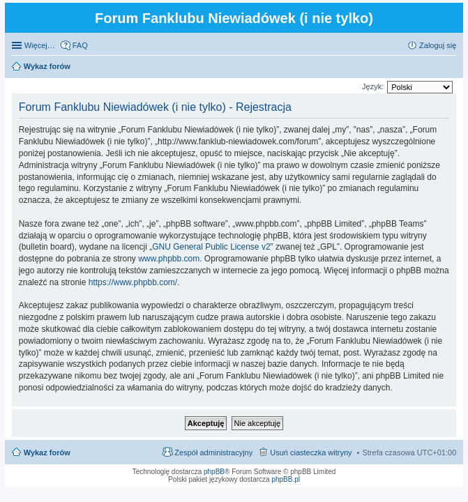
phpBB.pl (285, 479)
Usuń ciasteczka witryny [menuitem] (311, 452)
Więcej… (39, 45)
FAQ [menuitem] (80, 45)
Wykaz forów (47, 452)
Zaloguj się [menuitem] (437, 45)
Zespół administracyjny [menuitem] (213, 452)
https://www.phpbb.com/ (133, 282)
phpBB (214, 472)
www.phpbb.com (168, 259)
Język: (373, 86)
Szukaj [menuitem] (451, 67)
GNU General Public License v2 (211, 247)
